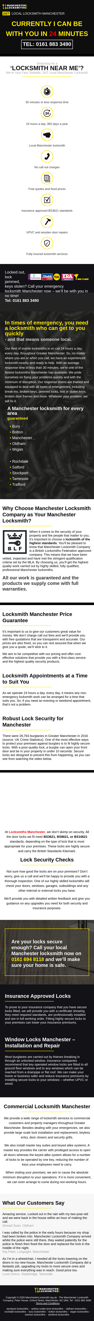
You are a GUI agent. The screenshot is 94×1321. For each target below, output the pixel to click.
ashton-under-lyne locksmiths (47, 1308)
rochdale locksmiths (15, 1311)
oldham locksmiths (76, 1308)
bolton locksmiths (58, 1311)
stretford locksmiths (58, 1314)
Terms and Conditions (47, 1303)
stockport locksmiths (17, 1308)
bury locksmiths (37, 1311)
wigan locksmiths (79, 1311)
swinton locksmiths (35, 1314)
